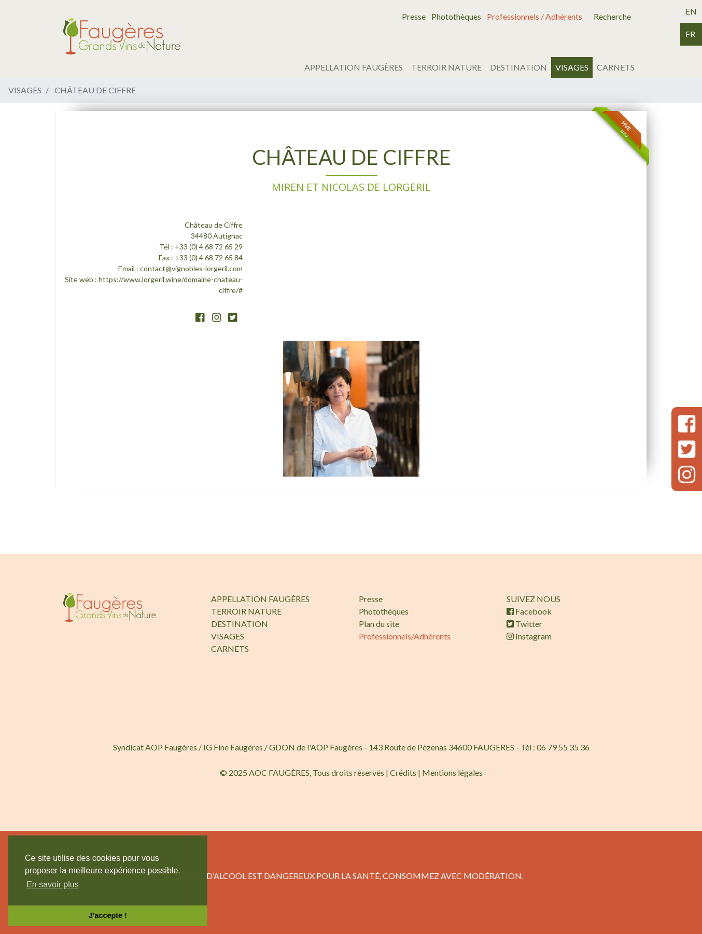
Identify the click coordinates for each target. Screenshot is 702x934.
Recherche (612, 16)
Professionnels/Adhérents (405, 636)
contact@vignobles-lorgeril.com (191, 268)
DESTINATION (518, 67)
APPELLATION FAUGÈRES (353, 67)
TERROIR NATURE (446, 67)
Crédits (403, 772)
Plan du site (379, 624)
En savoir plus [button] (52, 884)
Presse (414, 16)
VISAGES (571, 67)
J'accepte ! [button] (108, 915)
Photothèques (456, 16)
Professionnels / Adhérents (534, 16)
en (691, 11)
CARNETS (616, 67)
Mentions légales (452, 772)
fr (690, 34)
